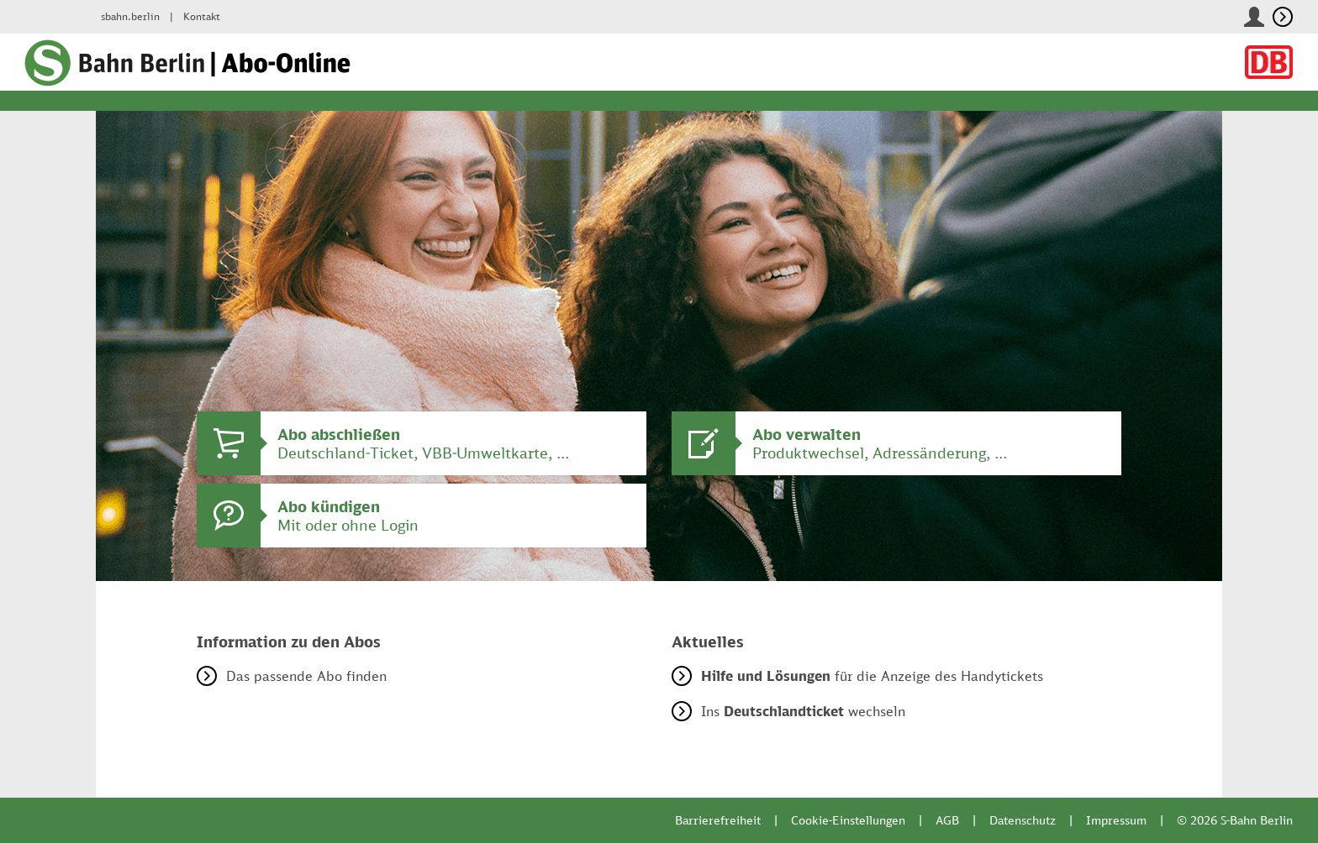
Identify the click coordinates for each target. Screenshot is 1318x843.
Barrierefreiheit (718, 820)
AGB (947, 820)
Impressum (1116, 820)
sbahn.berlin (130, 16)
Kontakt (201, 16)
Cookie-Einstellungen (848, 820)
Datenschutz (1022, 820)
